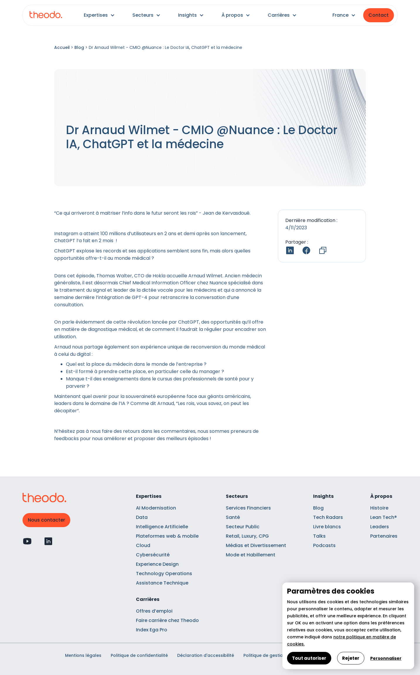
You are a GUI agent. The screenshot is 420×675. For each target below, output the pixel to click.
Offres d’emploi (154, 611)
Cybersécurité (153, 554)
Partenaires (383, 536)
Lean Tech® (383, 517)
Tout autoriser (309, 658)
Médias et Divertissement (256, 545)
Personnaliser (386, 658)
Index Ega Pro (151, 629)
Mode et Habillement (250, 554)
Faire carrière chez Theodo (167, 620)
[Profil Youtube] (27, 541)
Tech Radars (328, 517)
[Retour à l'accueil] (46, 15)
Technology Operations (164, 573)
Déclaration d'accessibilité (205, 655)
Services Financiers (248, 508)
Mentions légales (83, 655)
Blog (79, 47)
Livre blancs (327, 526)
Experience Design (157, 564)
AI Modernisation (156, 508)
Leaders (379, 526)
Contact (378, 15)
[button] (99, 15)
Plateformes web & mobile (167, 536)
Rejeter (350, 658)
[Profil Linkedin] (48, 541)
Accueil (62, 47)
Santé (233, 517)
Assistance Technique (162, 583)
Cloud (143, 545)
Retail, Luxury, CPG (247, 536)
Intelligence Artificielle (162, 526)
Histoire (379, 508)
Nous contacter (46, 520)
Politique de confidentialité (139, 655)
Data (142, 517)
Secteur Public (242, 526)
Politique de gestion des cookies (278, 655)
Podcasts (324, 545)
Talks (319, 536)
